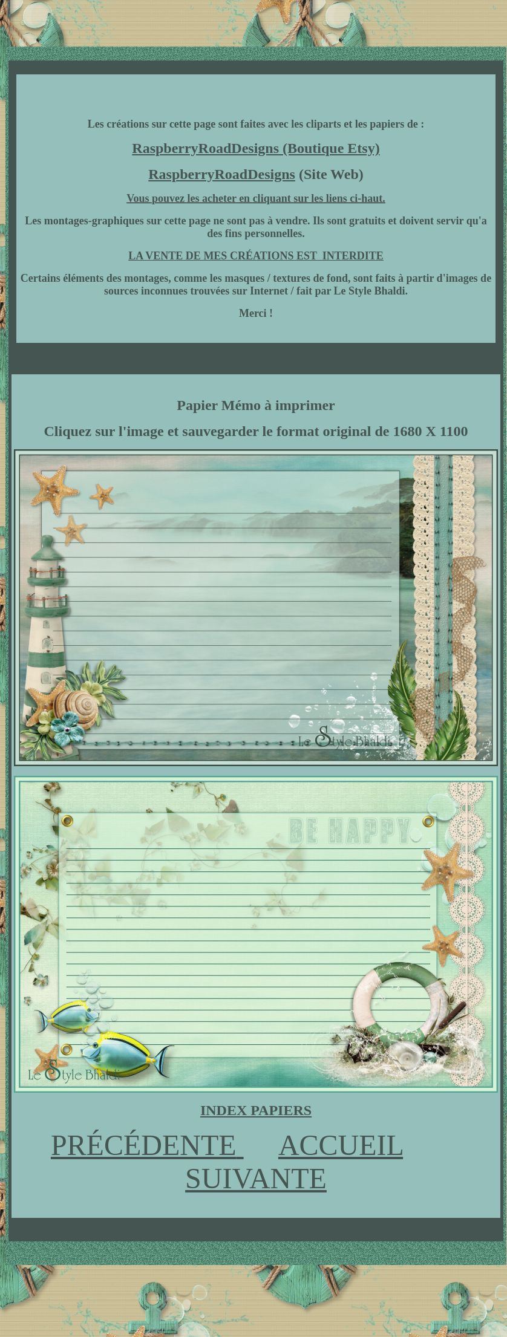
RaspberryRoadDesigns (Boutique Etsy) (255, 148)
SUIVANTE (256, 1178)
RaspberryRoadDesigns (221, 174)
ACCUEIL (340, 1145)
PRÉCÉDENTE (144, 1145)
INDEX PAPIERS (256, 1110)
